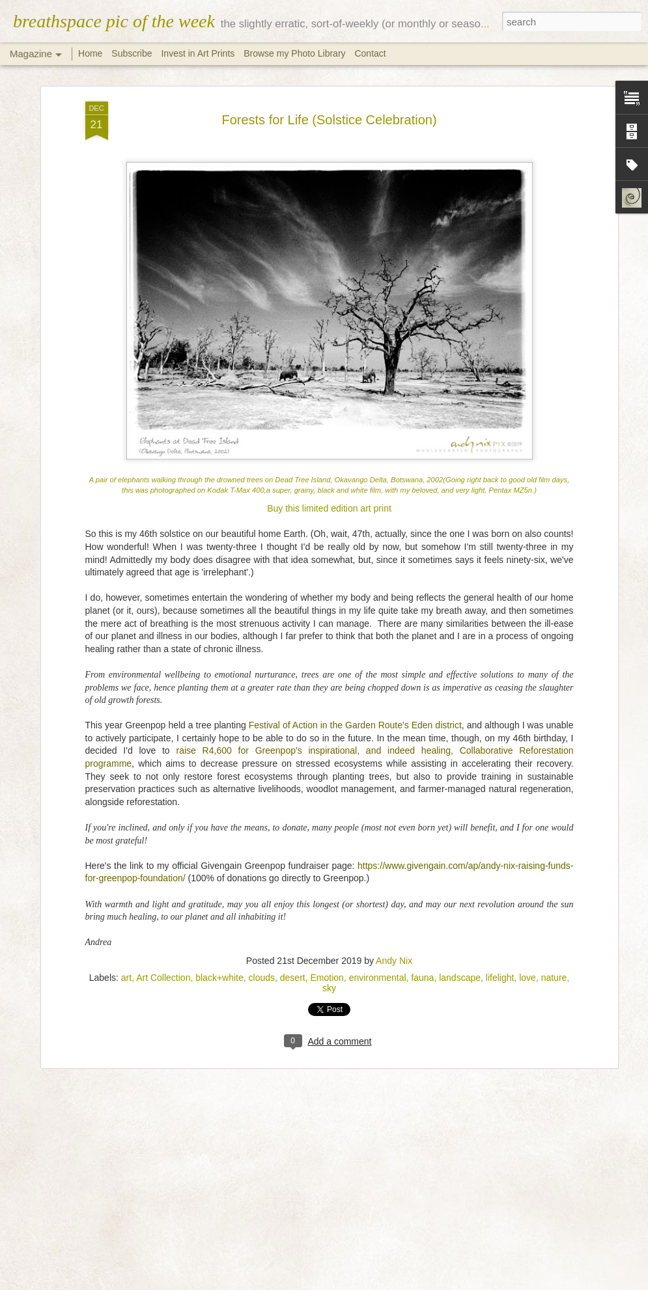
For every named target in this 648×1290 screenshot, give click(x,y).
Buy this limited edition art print (329, 507)
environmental (377, 976)
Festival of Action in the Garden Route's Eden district (355, 724)
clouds (262, 976)
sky (329, 986)
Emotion (327, 976)
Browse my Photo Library (294, 53)
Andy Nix (394, 959)
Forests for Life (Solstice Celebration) (328, 118)
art (126, 976)
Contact (370, 53)
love (527, 976)
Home (90, 53)
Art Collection (163, 976)
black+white (219, 976)
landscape (460, 976)
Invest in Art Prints (199, 53)
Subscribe (131, 53)
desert (292, 976)
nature (554, 976)
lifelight (500, 976)
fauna (422, 976)
